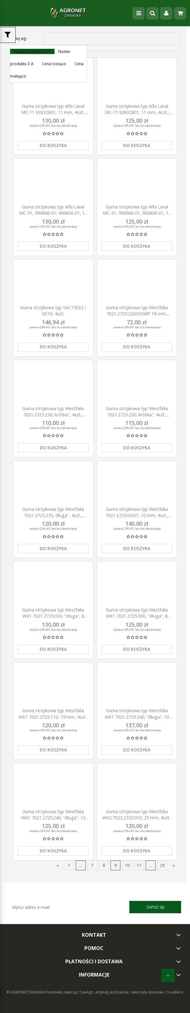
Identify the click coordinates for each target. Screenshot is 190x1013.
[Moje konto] (166, 13)
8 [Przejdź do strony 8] (104, 865)
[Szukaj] (152, 13)
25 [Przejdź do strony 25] (162, 865)
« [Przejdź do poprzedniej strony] (57, 865)
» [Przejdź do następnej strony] (173, 865)
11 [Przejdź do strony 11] (138, 865)
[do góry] (168, 975)
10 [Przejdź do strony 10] (127, 865)
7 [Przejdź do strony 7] (92, 865)
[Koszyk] (180, 13)
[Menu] (138, 13)
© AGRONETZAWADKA (26, 992)
